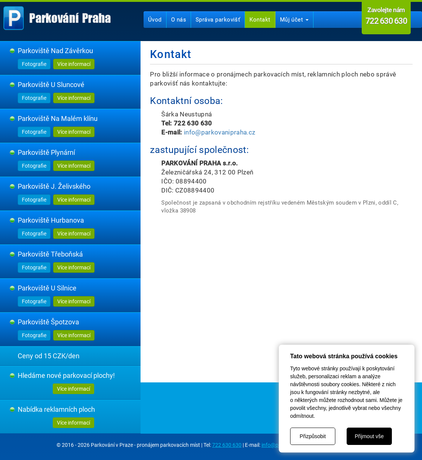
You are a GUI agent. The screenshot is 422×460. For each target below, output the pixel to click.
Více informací (73, 64)
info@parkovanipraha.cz (219, 132)
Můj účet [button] (294, 19)
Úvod (155, 19)
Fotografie (34, 64)
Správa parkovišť (218, 19)
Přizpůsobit (313, 436)
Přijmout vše (369, 436)
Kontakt (259, 19)
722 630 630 (227, 445)
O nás (178, 19)
